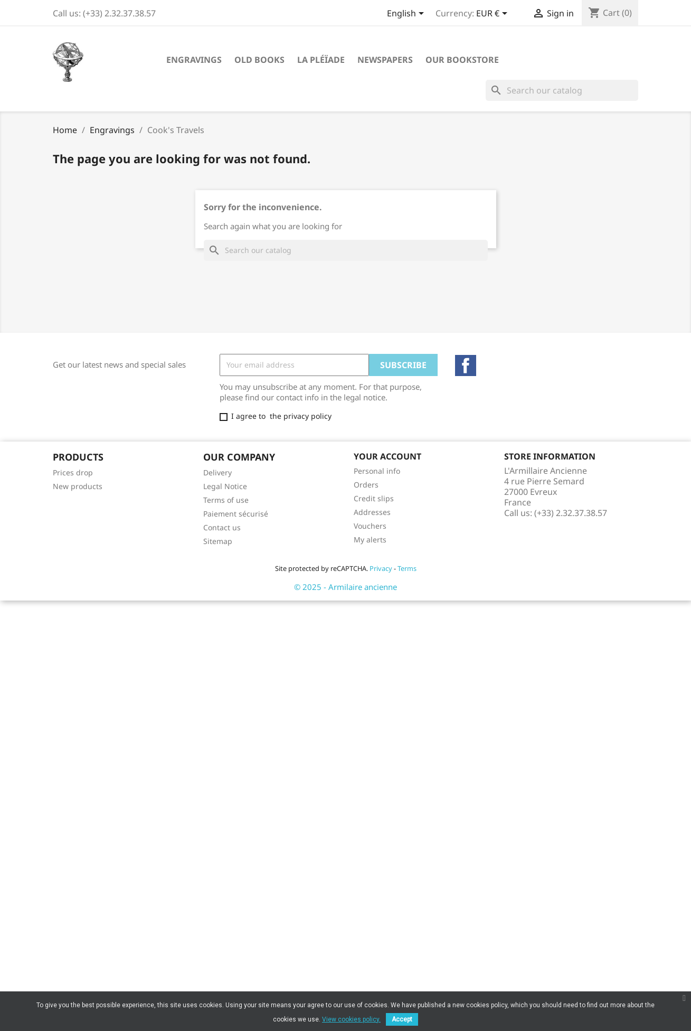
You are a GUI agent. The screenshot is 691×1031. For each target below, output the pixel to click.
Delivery (217, 472)
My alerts (370, 540)
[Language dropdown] (407, 14)
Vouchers (370, 526)
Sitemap (217, 541)
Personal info (377, 471)
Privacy (381, 568)
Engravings (194, 59)
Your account (387, 456)
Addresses (372, 512)
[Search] (562, 90)
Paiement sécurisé (235, 514)
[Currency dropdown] (493, 14)
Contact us (222, 527)
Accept (402, 1019)
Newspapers (385, 59)
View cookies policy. (351, 1019)
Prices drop (73, 472)
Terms (407, 568)
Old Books (259, 59)
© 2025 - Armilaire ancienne (345, 587)
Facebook (465, 365)
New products (77, 486)
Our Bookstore (462, 59)
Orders (366, 485)
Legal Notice (225, 486)
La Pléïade (321, 59)
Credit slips (374, 498)
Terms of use (226, 500)
